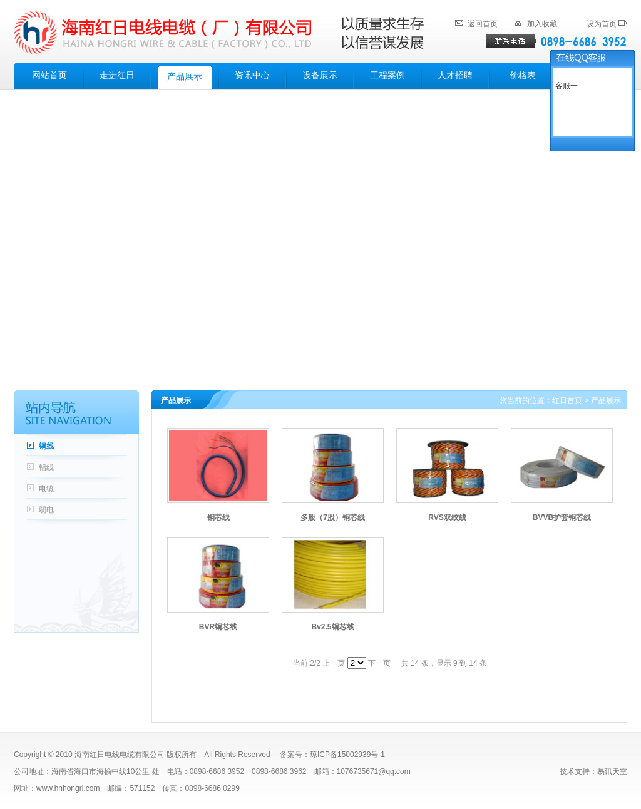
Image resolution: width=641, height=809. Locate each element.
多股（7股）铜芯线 (332, 517)
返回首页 (483, 23)
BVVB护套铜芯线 (562, 517)
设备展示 (319, 75)
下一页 (379, 663)
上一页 (333, 663)
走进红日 (117, 75)
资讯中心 (252, 75)
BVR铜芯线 (218, 627)
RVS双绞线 (447, 517)
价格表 (523, 75)
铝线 (46, 467)
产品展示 (184, 76)
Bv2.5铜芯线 (332, 627)
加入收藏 (542, 23)
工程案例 (387, 75)
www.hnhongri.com (68, 788)
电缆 (46, 488)
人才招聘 (455, 75)
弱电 (46, 510)
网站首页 (49, 75)
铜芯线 (218, 517)
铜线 (46, 446)
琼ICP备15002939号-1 (347, 754)
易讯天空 (612, 771)
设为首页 (602, 23)
